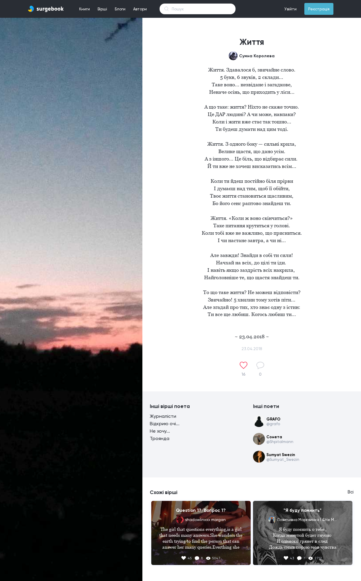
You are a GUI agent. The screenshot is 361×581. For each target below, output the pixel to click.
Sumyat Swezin (280, 455)
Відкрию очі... (164, 423)
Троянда (159, 438)
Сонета (274, 437)
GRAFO (273, 419)
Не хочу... (160, 431)
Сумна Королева (257, 55)
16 (243, 374)
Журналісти (163, 416)
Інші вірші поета (170, 406)
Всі (351, 492)
